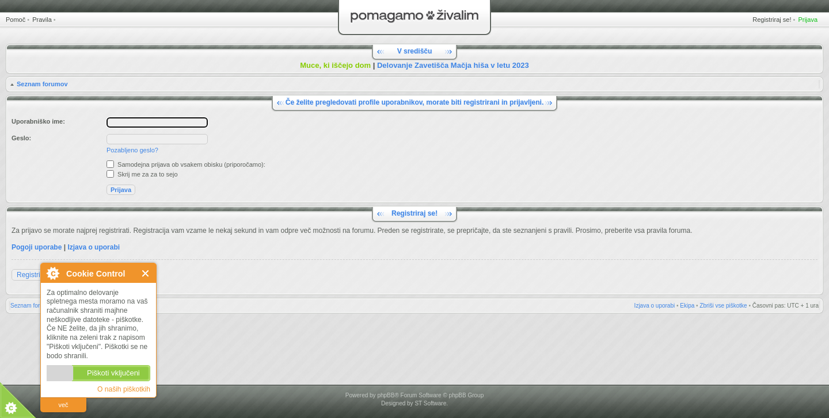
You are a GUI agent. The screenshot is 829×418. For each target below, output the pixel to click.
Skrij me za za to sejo (142, 174)
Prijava (807, 19)
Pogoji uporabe (37, 247)
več (63, 404)
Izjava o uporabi (93, 247)
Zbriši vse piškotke (723, 305)
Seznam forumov (42, 83)
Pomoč (15, 19)
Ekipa (687, 305)
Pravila (42, 19)
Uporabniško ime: (38, 121)
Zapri (146, 273)
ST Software (430, 403)
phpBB (385, 395)
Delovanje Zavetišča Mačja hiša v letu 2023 (453, 65)
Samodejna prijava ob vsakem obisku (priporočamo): (186, 164)
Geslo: (21, 138)
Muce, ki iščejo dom (335, 65)
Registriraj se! (771, 19)
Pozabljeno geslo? (132, 150)
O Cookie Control (52, 273)
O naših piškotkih (123, 389)
